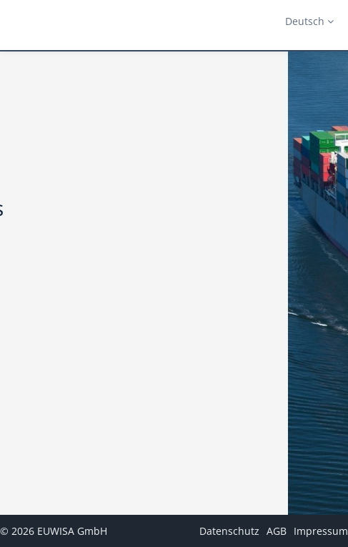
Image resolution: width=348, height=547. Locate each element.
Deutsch (309, 21)
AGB (277, 531)
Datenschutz (229, 531)
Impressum (321, 531)
